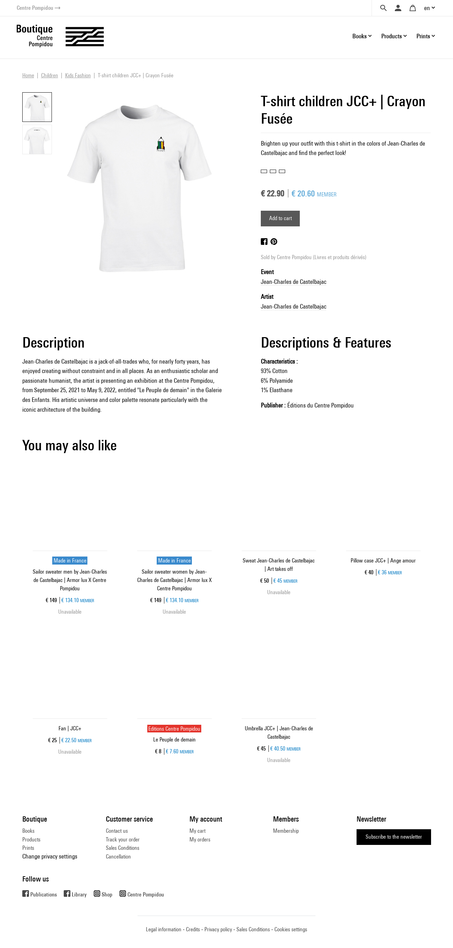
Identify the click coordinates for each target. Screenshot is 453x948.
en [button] (427, 7)
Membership (286, 830)
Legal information (163, 929)
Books (28, 830)
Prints (28, 848)
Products (31, 839)
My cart (197, 830)
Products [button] (391, 36)
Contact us (117, 830)
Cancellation (118, 856)
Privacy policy (218, 929)
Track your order (123, 839)
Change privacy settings (49, 856)
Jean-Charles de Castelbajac (293, 281)
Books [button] (359, 36)
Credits (193, 929)
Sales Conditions (122, 848)
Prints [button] (423, 36)
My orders (199, 839)
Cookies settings (290, 929)
